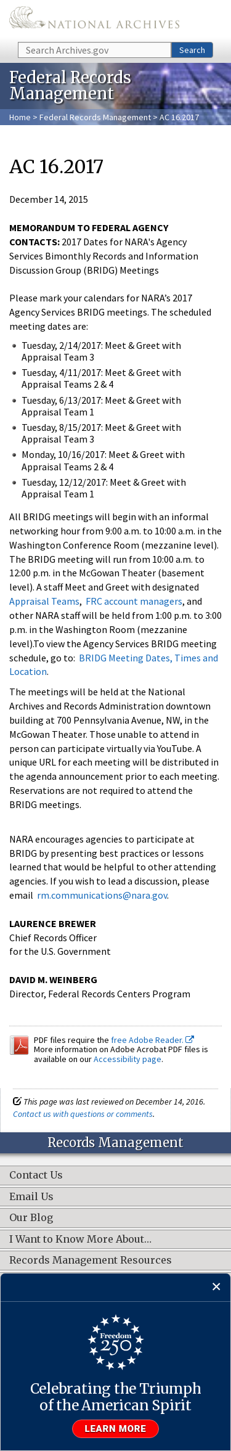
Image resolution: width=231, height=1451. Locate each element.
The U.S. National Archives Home (94, 20)
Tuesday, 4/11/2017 (61, 372)
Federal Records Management (95, 117)
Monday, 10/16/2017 (63, 454)
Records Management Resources (90, 1260)
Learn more (116, 1428)
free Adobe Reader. (152, 1039)
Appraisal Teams (44, 601)
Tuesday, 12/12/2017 (64, 482)
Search (192, 49)
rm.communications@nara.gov (101, 895)
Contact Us (36, 1175)
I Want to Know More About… (80, 1239)
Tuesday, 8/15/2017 (61, 427)
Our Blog (31, 1218)
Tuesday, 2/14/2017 (61, 345)
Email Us (31, 1197)
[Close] (216, 1287)
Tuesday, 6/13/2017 (61, 400)
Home (20, 117)
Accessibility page (127, 1059)
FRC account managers (134, 601)
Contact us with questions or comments (83, 1113)
